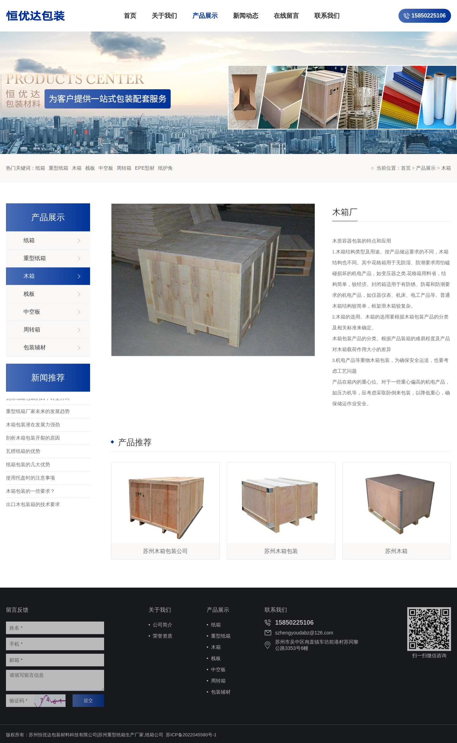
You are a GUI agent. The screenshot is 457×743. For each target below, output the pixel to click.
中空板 (105, 168)
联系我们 (327, 15)
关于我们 (164, 15)
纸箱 (40, 168)
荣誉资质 (162, 637)
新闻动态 (245, 15)
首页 (130, 15)
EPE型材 (145, 168)
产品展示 (205, 15)
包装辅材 (221, 693)
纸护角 (165, 168)
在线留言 (286, 15)
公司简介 (162, 626)
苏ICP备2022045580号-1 (191, 736)
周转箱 (124, 168)
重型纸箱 (58, 168)
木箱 (77, 168)
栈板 (90, 168)
